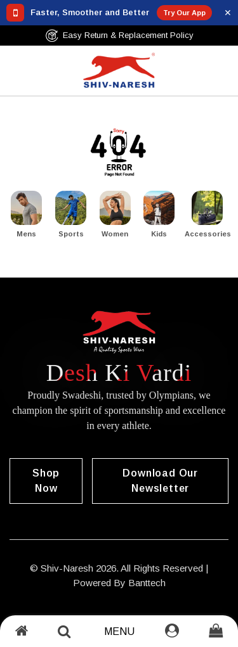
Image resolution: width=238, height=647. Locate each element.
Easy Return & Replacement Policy (119, 35)
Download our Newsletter (160, 481)
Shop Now (46, 481)
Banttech (147, 582)
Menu (119, 631)
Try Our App (184, 12)
